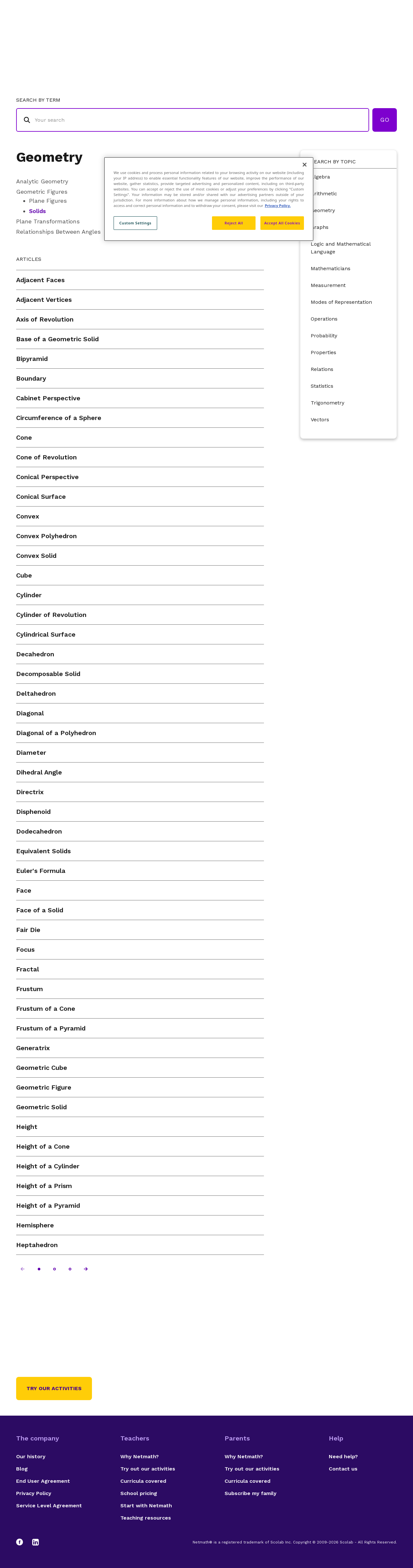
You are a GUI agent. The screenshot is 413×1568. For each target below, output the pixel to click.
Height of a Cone (43, 1146)
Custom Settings (135, 222)
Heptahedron (37, 1245)
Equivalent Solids (43, 851)
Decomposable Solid (48, 674)
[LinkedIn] (35, 1542)
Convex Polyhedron (46, 536)
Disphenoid (33, 811)
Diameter (31, 752)
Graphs (319, 227)
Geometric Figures (41, 191)
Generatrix (33, 1048)
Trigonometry (327, 403)
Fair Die (28, 930)
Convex (27, 516)
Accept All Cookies (282, 222)
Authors (301, 31)
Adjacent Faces (40, 280)
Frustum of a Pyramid (51, 1028)
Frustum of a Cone (45, 1008)
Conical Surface (41, 496)
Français (384, 31)
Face (23, 890)
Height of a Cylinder (47, 1166)
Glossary (265, 31)
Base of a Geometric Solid (57, 339)
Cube (24, 575)
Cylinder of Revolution (51, 615)
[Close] (304, 165)
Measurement (328, 285)
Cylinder (29, 595)
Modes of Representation (341, 302)
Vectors (320, 419)
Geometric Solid (41, 1107)
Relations (322, 369)
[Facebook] (22, 1542)
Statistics (322, 386)
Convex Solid (36, 555)
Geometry (49, 157)
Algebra (320, 177)
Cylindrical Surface (46, 634)
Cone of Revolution (46, 457)
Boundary (31, 378)
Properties (323, 352)
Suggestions (342, 31)
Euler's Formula (40, 871)
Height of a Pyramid (48, 1205)
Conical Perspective (47, 477)
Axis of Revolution (45, 319)
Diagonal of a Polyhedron (56, 733)
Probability (324, 336)
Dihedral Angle (39, 772)
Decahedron (35, 654)
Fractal (27, 969)
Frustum (29, 989)
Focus (25, 949)
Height (26, 1127)
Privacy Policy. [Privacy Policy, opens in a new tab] (278, 205)
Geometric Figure (43, 1087)
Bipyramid (32, 359)
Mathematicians (330, 268)
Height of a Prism (44, 1186)
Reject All (234, 222)
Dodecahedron (39, 831)
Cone (24, 437)
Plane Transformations (48, 221)
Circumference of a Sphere (58, 418)
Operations (324, 319)
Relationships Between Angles (58, 231)
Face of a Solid (39, 910)
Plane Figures (48, 200)
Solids (37, 211)
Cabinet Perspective (48, 398)
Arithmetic (324, 193)
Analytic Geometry (42, 181)
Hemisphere (35, 1225)
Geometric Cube (41, 1067)
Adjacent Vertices (44, 299)
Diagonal (30, 713)
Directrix (30, 792)
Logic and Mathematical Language (340, 248)
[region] (209, 199)
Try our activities (54, 1388)
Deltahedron (36, 693)
